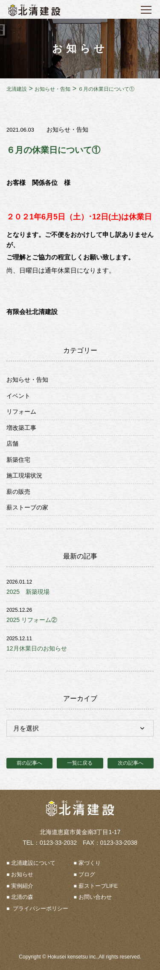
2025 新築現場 (27, 591)
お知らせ (22, 874)
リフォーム (21, 411)
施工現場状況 (24, 475)
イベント (18, 395)
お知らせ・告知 (67, 129)
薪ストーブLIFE (98, 886)
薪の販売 (18, 491)
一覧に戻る (80, 763)
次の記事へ (130, 763)
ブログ (87, 874)
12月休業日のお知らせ (36, 648)
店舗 (12, 443)
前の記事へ (29, 763)
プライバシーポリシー (39, 908)
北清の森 (22, 897)
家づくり (90, 863)
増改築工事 (21, 427)
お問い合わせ (95, 897)
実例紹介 (22, 886)
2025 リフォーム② (31, 619)
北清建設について (33, 863)
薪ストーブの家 (27, 507)
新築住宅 (18, 459)
